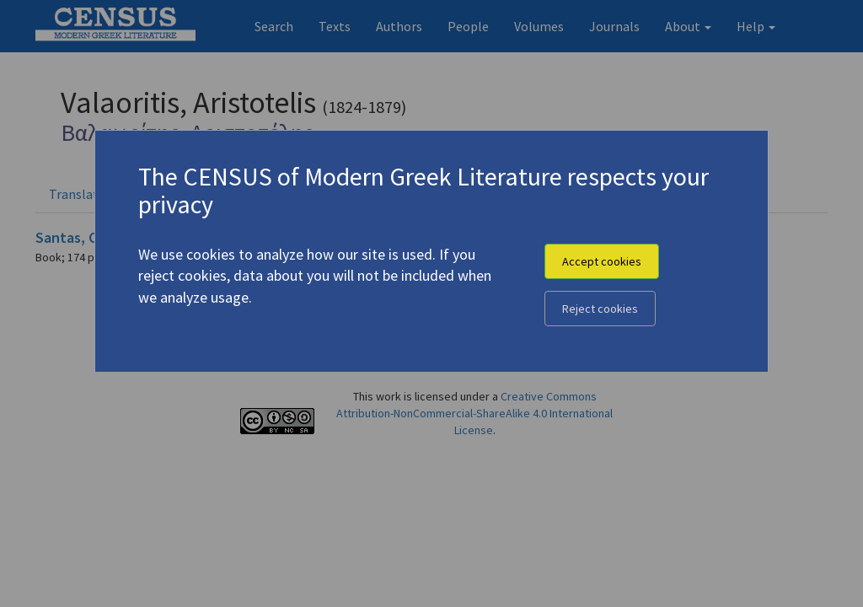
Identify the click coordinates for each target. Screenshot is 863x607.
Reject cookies (600, 308)
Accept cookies (601, 261)
